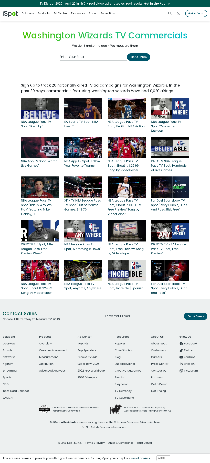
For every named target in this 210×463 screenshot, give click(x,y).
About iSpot (159, 343)
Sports (7, 377)
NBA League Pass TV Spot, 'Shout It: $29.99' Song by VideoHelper (123, 165)
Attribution (46, 364)
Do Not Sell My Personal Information (103, 427)
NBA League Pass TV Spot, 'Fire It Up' (36, 124)
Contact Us (158, 371)
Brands (7, 350)
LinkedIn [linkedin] (186, 364)
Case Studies (123, 350)
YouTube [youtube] (186, 357)
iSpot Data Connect (16, 391)
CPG (6, 384)
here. (157, 422)
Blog (118, 357)
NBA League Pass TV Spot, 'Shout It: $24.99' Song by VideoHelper (37, 288)
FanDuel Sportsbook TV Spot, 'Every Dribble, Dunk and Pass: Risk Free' (169, 205)
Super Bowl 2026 (88, 364)
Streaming (10, 371)
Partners (157, 377)
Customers (158, 350)
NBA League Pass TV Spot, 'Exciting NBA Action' (126, 124)
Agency (8, 364)
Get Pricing (158, 391)
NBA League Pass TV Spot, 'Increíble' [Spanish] (126, 286)
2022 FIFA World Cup (91, 371)
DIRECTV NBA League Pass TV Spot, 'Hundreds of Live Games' (169, 165)
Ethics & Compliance (120, 443)
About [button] (93, 13)
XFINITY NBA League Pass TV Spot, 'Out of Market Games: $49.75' (82, 205)
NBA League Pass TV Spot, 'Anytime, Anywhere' (83, 286)
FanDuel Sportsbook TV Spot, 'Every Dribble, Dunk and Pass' (169, 288)
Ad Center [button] (60, 13)
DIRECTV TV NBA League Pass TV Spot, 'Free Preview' (168, 248)
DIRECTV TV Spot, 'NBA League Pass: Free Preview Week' (37, 248)
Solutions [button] (28, 13)
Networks (9, 357)
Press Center (160, 364)
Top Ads (83, 343)
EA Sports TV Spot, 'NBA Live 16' (81, 124)
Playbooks (122, 384)
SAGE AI (8, 398)
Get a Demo (159, 384)
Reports (120, 343)
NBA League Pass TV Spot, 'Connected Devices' (166, 126)
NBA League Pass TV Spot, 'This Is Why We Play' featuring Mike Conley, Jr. (36, 207)
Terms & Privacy (95, 443)
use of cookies (140, 458)
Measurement (48, 357)
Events (119, 377)
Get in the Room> (157, 4)
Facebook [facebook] (187, 343)
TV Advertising (124, 398)
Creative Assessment (53, 350)
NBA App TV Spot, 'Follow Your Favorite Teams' (82, 163)
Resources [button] (78, 13)
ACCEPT (163, 458)
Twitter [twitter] (186, 350)
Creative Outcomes (128, 371)
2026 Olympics (87, 377)
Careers (156, 357)
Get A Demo (196, 13)
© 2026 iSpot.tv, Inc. (70, 443)
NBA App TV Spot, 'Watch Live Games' (39, 163)
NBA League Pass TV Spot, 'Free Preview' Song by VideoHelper (126, 248)
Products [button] (44, 13)
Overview (9, 343)
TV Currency (123, 391)
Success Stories (125, 364)
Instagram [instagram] (188, 371)
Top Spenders (87, 350)
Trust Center (144, 443)
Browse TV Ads (87, 357)
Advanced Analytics (52, 371)
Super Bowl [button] (108, 13)
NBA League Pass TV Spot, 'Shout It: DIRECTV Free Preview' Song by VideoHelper (124, 207)
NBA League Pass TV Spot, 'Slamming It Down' (82, 246)
